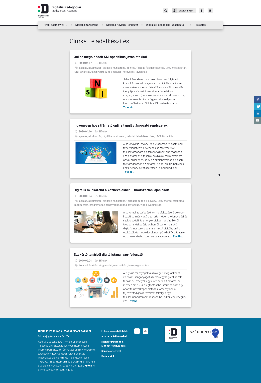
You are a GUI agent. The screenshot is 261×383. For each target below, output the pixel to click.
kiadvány (151, 200)
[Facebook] (201, 10)
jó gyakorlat (105, 265)
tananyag (85, 71)
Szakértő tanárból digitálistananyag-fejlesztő (108, 255)
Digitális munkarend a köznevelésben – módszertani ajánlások (121, 190)
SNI (76, 71)
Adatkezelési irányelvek (114, 336)
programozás (97, 204)
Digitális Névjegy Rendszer (122, 24)
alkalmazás (95, 67)
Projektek (200, 24)
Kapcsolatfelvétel (111, 351)
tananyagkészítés (101, 71)
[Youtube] (210, 10)
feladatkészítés (155, 67)
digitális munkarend (114, 67)
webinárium (154, 204)
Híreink (103, 63)
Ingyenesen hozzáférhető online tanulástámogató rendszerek (120, 125)
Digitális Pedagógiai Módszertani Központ (59, 11)
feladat (140, 67)
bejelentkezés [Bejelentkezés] (183, 10)
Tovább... (128, 107)
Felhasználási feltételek (114, 331)
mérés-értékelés (174, 200)
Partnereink (108, 356)
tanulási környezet (123, 71)
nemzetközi (120, 265)
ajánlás (83, 67)
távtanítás (141, 71)
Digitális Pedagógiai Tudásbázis (165, 24)
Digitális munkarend (86, 24)
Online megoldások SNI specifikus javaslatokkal (110, 57)
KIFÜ (87, 365)
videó (143, 204)
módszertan (179, 67)
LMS (168, 67)
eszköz (131, 67)
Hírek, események (54, 24)
